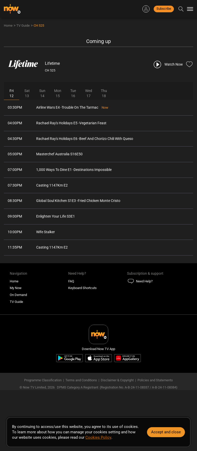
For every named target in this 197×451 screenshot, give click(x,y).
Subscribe (163, 9)
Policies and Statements (155, 381)
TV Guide (23, 25)
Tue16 (73, 93)
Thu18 (104, 93)
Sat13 (27, 93)
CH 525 (39, 25)
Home (8, 25)
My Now (16, 289)
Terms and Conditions (81, 381)
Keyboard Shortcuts (82, 289)
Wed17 (88, 93)
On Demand (18, 296)
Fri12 (11, 93)
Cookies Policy (98, 437)
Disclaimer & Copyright (117, 381)
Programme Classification (43, 381)
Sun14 (42, 93)
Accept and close (166, 432)
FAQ (71, 282)
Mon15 (57, 93)
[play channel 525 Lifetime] (168, 64)
